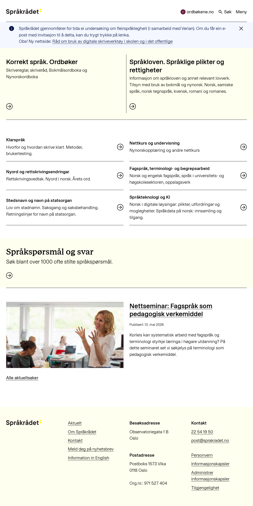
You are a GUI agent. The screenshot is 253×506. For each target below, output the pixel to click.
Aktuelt (75, 423)
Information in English (88, 457)
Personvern (202, 455)
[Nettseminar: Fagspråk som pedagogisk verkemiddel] (65, 335)
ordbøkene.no (197, 11)
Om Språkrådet (82, 431)
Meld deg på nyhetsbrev (91, 449)
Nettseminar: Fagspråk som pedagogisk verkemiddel (170, 310)
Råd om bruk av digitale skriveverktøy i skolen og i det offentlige (112, 41)
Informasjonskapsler (210, 463)
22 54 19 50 (202, 431)
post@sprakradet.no (210, 440)
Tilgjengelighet (205, 487)
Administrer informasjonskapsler (210, 476)
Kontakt (75, 440)
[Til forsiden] (23, 12)
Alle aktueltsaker (22, 377)
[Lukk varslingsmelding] (241, 28)
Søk (225, 11)
